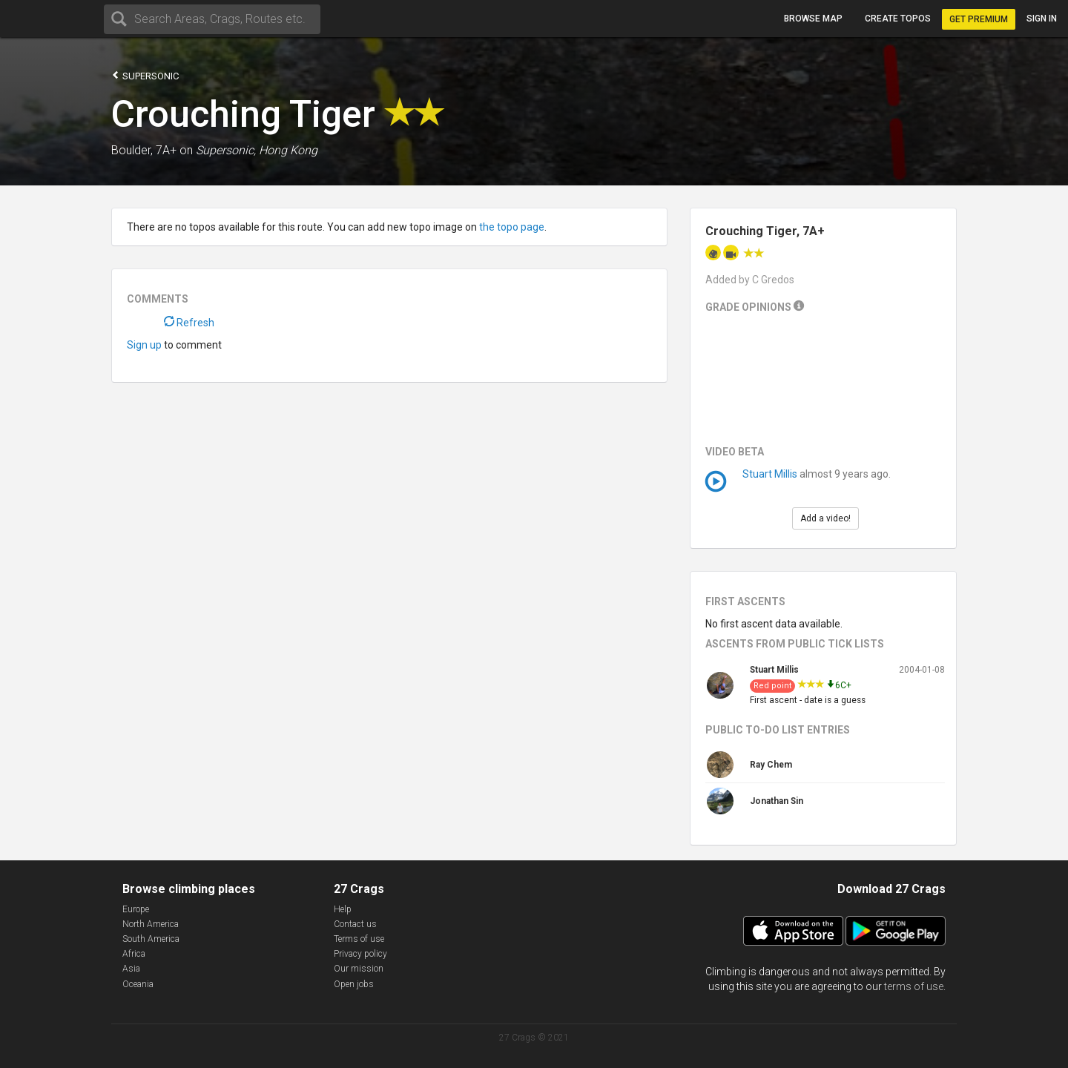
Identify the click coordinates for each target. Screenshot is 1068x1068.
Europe (135, 909)
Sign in (1041, 18)
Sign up (144, 345)
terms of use (913, 986)
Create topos (898, 18)
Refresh (189, 323)
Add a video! (825, 518)
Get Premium (978, 19)
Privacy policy (360, 954)
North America (150, 924)
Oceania (138, 984)
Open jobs (354, 984)
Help (343, 909)
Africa (133, 954)
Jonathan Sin (776, 801)
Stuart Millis (769, 474)
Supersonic (145, 75)
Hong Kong (288, 150)
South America (150, 939)
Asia (131, 968)
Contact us (355, 924)
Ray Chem (771, 764)
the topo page (511, 227)
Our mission (358, 968)
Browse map (813, 18)
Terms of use (359, 939)
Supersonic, (226, 150)
